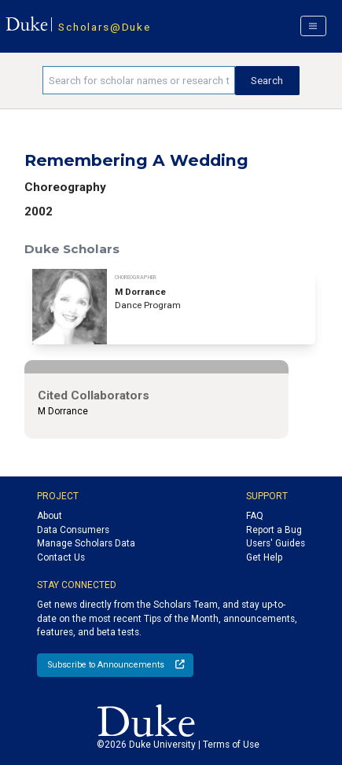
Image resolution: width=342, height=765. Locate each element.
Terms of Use (231, 744)
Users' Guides (275, 543)
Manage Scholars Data (86, 543)
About (49, 515)
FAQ (254, 515)
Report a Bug (274, 529)
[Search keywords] (138, 80)
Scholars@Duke (104, 26)
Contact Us (61, 557)
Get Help (264, 557)
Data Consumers (73, 529)
